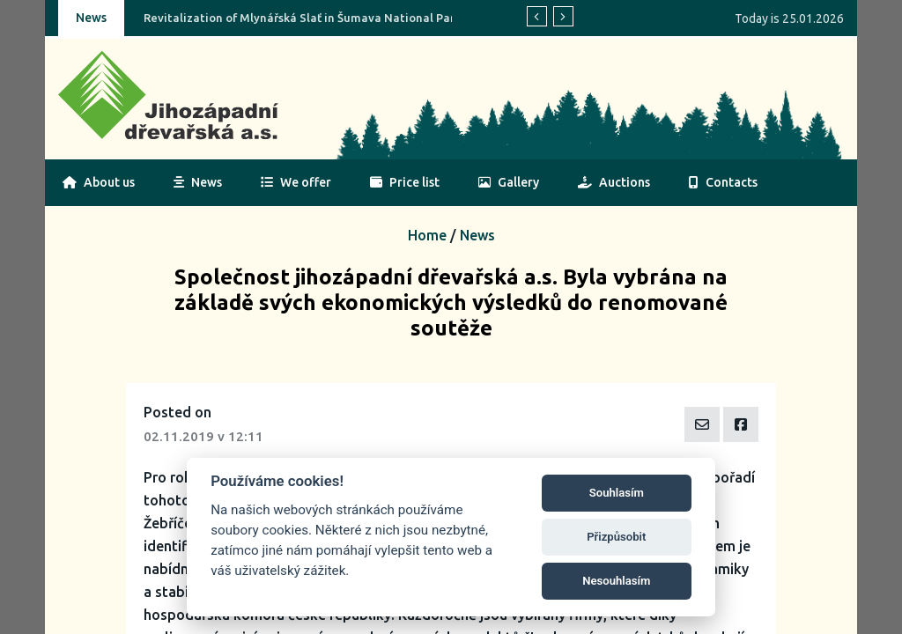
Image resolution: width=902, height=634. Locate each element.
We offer (296, 182)
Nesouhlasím (616, 580)
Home (427, 235)
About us (99, 182)
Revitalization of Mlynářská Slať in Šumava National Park (302, 17)
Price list (405, 182)
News (198, 182)
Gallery (508, 182)
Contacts (723, 182)
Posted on (177, 412)
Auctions (614, 182)
